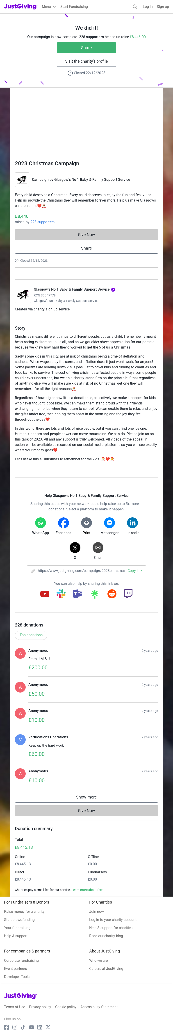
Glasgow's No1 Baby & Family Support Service (66, 301)
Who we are (98, 960)
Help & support (15, 936)
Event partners (15, 968)
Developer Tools (17, 977)
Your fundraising (17, 928)
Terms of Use (14, 1007)
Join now (96, 911)
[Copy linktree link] (94, 595)
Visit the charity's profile (86, 61)
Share (86, 47)
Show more (91, 798)
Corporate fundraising (21, 960)
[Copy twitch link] (128, 594)
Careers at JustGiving (106, 968)
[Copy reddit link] (111, 594)
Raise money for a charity (24, 911)
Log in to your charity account (113, 920)
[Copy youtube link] (44, 594)
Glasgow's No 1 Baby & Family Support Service (92, 179)
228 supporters (42, 222)
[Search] (135, 6)
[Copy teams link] (77, 594)
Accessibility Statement (99, 1007)
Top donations (31, 635)
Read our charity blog (106, 936)
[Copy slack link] (61, 594)
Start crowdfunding (19, 920)
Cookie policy (65, 1007)
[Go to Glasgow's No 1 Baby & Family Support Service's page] (23, 295)
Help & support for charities (110, 928)
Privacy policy (40, 1007)
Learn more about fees (87, 890)
